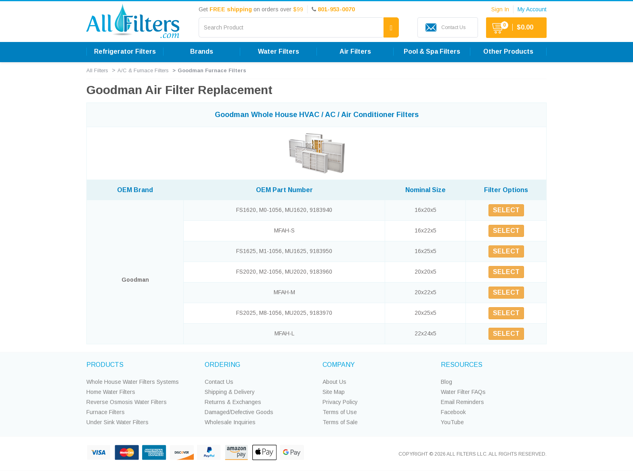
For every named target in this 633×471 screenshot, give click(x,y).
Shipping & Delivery (230, 392)
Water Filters (278, 51)
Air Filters (355, 51)
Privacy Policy (340, 402)
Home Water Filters (110, 392)
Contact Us (219, 382)
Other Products (508, 51)
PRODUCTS (105, 364)
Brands (201, 51)
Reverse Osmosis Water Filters (126, 402)
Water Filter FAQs (463, 392)
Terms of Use (340, 412)
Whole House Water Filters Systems (132, 382)
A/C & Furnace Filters (143, 70)
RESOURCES (461, 364)
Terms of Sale (340, 422)
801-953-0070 (336, 9)
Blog (446, 382)
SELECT (506, 210)
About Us (334, 382)
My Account (532, 9)
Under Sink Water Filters (117, 422)
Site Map (334, 392)
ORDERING (222, 364)
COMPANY (339, 364)
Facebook (453, 412)
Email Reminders (462, 402)
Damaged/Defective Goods (239, 412)
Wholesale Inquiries (230, 422)
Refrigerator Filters (125, 51)
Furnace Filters (105, 412)
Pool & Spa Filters (432, 51)
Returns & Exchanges (233, 402)
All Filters (97, 70)
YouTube (452, 422)
